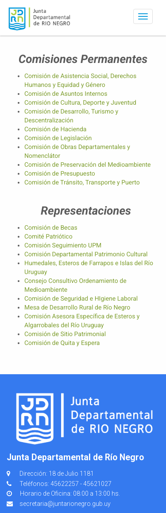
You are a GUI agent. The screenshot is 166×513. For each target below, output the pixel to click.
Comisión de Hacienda (55, 129)
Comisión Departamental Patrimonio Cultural (85, 254)
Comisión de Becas (50, 227)
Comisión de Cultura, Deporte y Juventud (80, 102)
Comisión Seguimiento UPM (62, 245)
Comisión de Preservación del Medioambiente (87, 164)
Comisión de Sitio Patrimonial (65, 334)
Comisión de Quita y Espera (62, 343)
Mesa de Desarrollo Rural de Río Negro (77, 307)
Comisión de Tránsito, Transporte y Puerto (82, 182)
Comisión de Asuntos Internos (66, 94)
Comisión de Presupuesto (59, 173)
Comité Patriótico (48, 236)
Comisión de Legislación (58, 138)
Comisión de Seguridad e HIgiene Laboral (81, 298)
